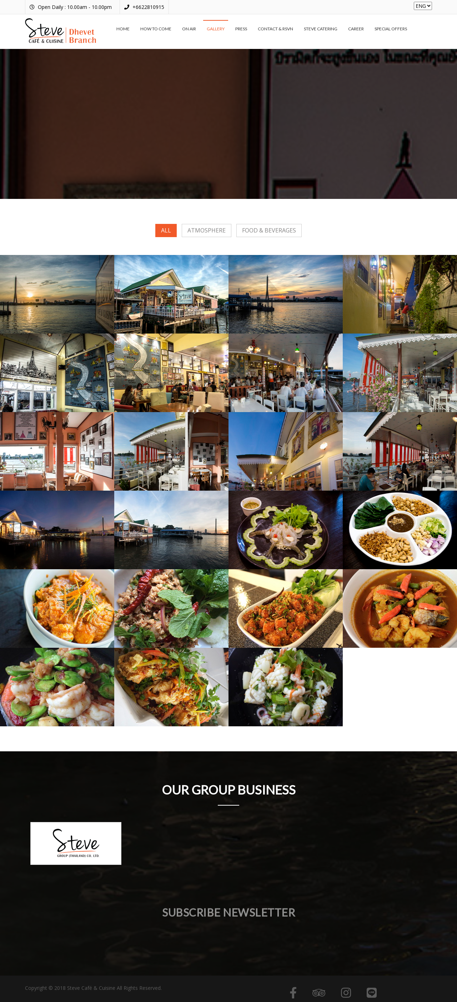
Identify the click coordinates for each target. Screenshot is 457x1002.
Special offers (391, 28)
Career (356, 28)
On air (189, 28)
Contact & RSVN (275, 28)
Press (241, 28)
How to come (155, 28)
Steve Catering (320, 28)
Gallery (216, 28)
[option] (76, 843)
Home (123, 28)
